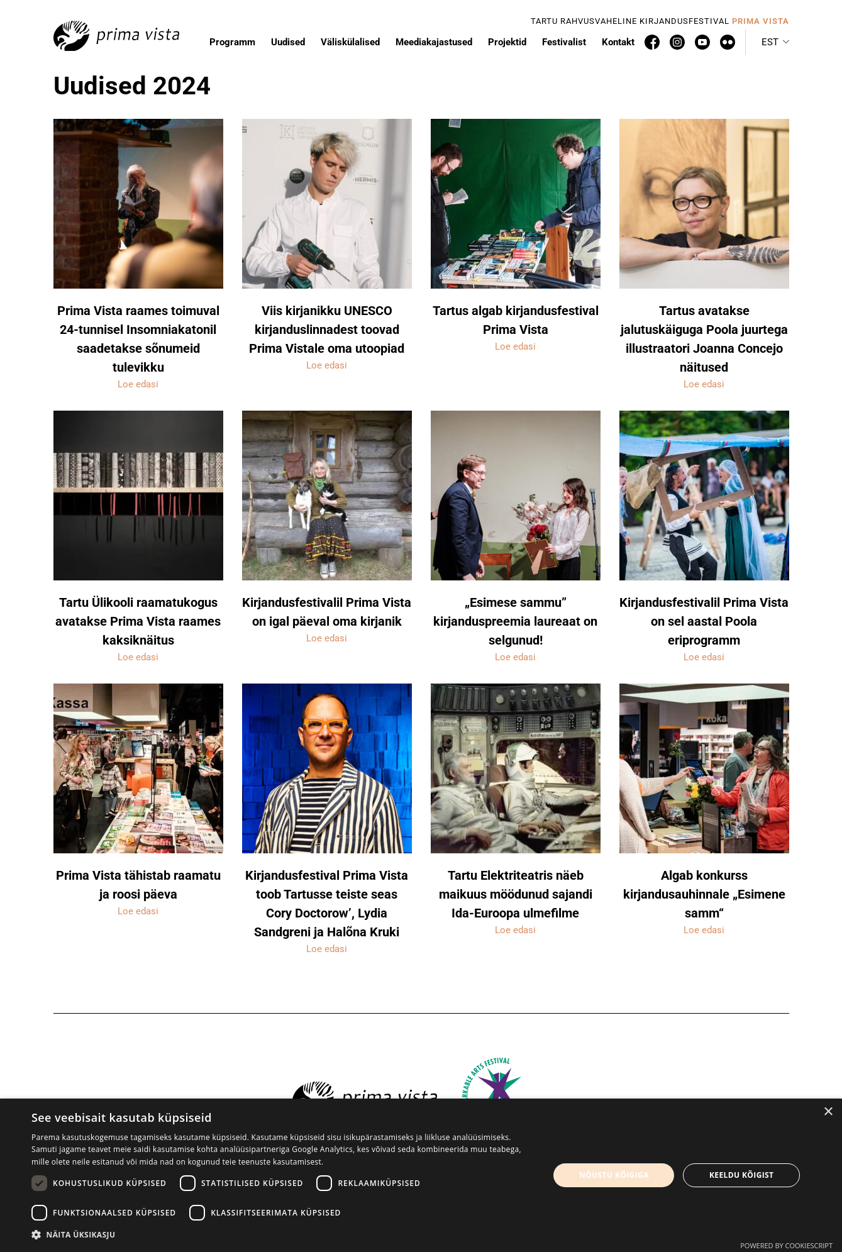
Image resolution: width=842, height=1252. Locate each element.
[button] (775, 42)
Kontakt (618, 42)
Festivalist (564, 42)
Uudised (288, 42)
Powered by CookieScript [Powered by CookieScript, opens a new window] (786, 1245)
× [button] (828, 1112)
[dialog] (421, 1175)
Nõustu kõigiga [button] (614, 1175)
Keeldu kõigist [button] (741, 1175)
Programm (232, 42)
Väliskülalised (350, 42)
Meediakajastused (434, 42)
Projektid (507, 42)
